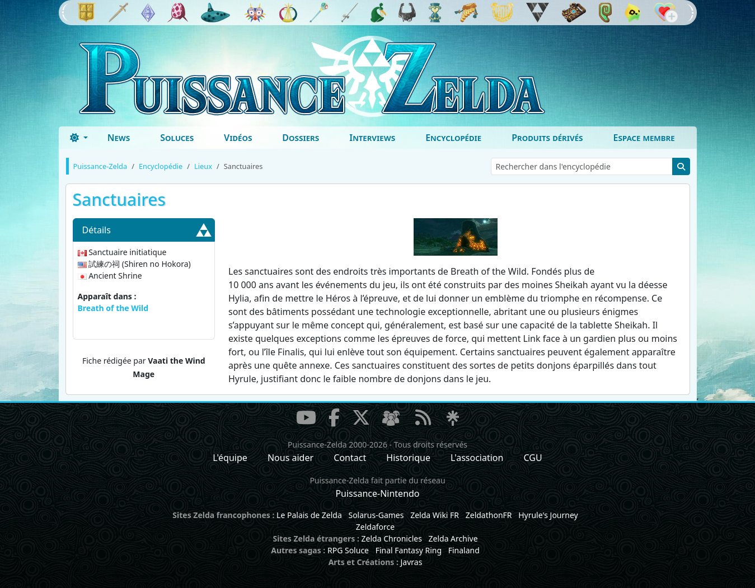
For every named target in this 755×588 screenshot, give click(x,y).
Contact (350, 457)
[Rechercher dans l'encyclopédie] (582, 166)
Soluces (177, 137)
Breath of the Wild (113, 308)
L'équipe (230, 457)
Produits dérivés (547, 137)
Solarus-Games (376, 515)
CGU (533, 457)
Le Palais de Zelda (309, 515)
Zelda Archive (453, 538)
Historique (408, 457)
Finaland (464, 550)
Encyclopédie (453, 137)
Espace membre (644, 137)
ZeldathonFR (489, 515)
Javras (411, 562)
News (118, 137)
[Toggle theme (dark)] (78, 137)
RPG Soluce (348, 550)
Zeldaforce (375, 526)
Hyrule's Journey (548, 515)
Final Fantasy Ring (409, 550)
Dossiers (300, 137)
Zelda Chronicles (392, 538)
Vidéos (238, 137)
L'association (477, 457)
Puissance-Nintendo (377, 493)
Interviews (372, 137)
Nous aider (290, 457)
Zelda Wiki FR (434, 515)
